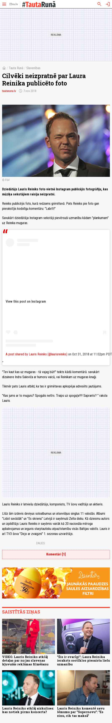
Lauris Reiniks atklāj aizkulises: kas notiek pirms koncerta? (28, 710)
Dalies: (40, 543)
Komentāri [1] (56, 554)
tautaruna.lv (9, 91)
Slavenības (33, 68)
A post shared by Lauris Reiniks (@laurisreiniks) (36, 354)
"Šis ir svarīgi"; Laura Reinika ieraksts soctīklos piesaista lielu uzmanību (83, 660)
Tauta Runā (16, 68)
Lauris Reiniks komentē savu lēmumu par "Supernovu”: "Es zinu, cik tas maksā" (80, 712)
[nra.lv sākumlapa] (13, 4)
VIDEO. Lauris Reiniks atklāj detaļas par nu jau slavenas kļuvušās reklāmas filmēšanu (25, 660)
